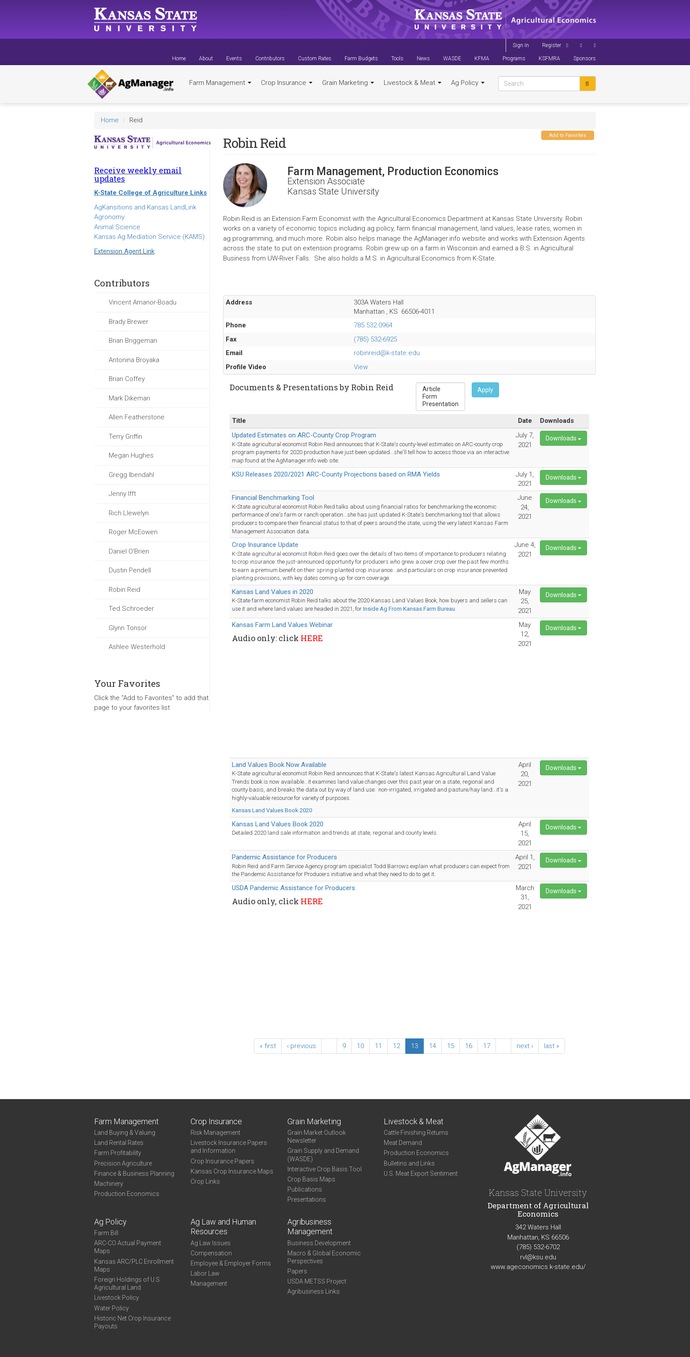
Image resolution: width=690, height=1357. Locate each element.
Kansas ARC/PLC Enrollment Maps (134, 1265)
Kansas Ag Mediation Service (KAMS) (149, 237)
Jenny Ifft (122, 494)
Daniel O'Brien (129, 551)
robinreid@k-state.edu (387, 353)
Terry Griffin (125, 436)
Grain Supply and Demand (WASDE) (323, 1154)
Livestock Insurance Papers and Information (229, 1146)
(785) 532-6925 (375, 339)
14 (432, 1046)
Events (234, 58)
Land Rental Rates (118, 1142)
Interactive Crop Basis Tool (324, 1169)
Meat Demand (403, 1142)
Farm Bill (106, 1232)
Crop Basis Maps (311, 1179)
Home (179, 58)
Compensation (211, 1253)
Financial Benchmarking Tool (273, 498)
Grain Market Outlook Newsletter (316, 1136)
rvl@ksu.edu (538, 1257)
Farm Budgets (361, 58)
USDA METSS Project (316, 1281)
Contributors (270, 58)
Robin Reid (124, 590)
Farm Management (220, 83)
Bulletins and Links (409, 1163)
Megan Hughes (131, 455)
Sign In (521, 45)
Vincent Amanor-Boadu (142, 302)
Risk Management (215, 1132)
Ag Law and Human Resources (223, 1226)
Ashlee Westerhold (137, 647)
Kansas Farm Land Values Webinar (282, 625)
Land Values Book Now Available (279, 765)
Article (440, 389)
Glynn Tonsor (128, 628)
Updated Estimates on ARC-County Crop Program (304, 435)
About (206, 58)
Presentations (306, 1199)
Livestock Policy (116, 1297)
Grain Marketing (348, 83)
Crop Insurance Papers (222, 1161)
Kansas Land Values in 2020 (272, 592)
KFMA (481, 58)
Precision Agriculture (123, 1163)
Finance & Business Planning (134, 1173)
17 (486, 1046)
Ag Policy (467, 83)
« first (268, 1046)
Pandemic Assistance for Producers (284, 857)
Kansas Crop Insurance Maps (232, 1171)
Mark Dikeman (129, 398)
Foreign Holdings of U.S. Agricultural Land (127, 1283)
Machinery (108, 1183)
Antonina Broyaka (134, 360)
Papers (297, 1271)
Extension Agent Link (124, 251)
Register (551, 45)
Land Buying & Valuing (124, 1132)
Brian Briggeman (133, 341)
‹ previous (301, 1046)
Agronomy (109, 217)
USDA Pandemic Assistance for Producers (293, 888)
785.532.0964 (373, 325)
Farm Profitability (117, 1152)
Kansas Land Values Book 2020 (272, 810)
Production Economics (126, 1193)
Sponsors (584, 58)
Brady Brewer (128, 322)
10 (360, 1046)
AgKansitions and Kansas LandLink (145, 207)
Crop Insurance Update (265, 545)
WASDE (452, 58)
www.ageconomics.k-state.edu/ (538, 1267)
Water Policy (111, 1308)
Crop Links (205, 1181)
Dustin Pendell (130, 570)
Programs (514, 58)
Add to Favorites (567, 135)
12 (396, 1046)
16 (468, 1046)
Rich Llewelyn (129, 513)
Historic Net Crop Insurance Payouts (132, 1322)
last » (551, 1046)
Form (440, 396)
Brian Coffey (127, 379)
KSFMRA (549, 58)
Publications (304, 1189)
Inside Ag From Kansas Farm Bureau (409, 608)
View (361, 367)
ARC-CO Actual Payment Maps (127, 1247)
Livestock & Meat (412, 83)
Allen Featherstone (137, 417)
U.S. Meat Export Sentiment (421, 1173)
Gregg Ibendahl (131, 475)
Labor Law (205, 1273)
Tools (397, 58)
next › (525, 1046)
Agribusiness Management (310, 1226)
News (423, 58)
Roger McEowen (133, 532)
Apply (485, 389)
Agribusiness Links (313, 1291)
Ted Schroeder (131, 608)
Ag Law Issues (211, 1243)
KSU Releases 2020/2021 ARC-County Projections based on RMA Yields (336, 474)
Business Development (319, 1243)
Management (209, 1283)
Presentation (440, 404)
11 (378, 1046)
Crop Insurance (286, 83)
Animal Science (117, 227)
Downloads (563, 438)
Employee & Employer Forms (231, 1263)
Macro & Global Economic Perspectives (324, 1257)
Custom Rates (314, 58)
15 (450, 1046)
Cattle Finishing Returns (416, 1132)
